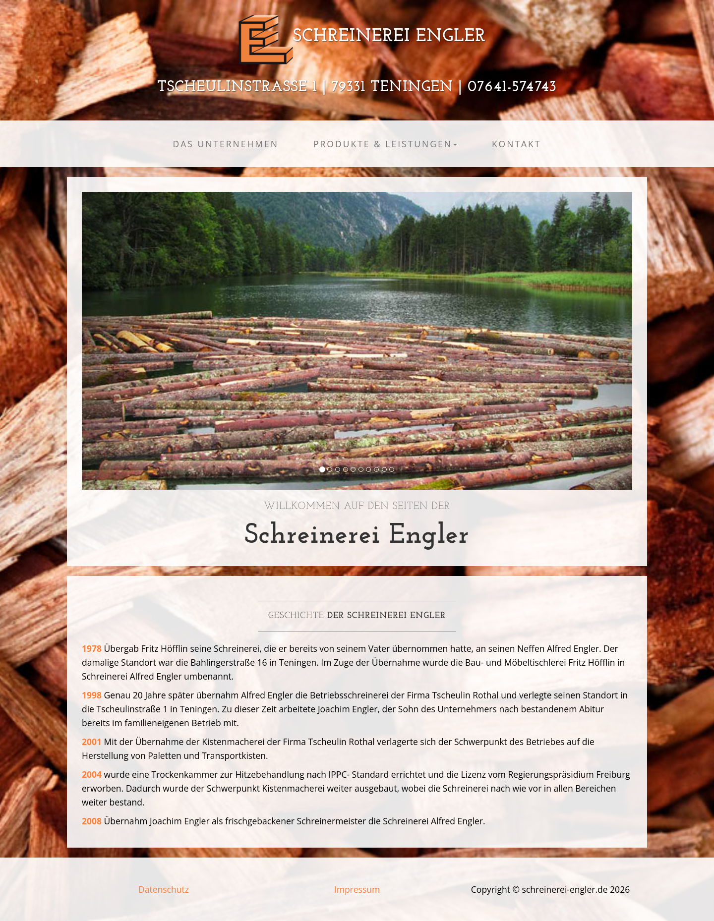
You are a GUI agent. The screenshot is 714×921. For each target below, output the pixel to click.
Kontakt (516, 144)
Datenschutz (163, 889)
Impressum (357, 889)
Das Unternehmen (226, 144)
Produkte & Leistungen (385, 144)
